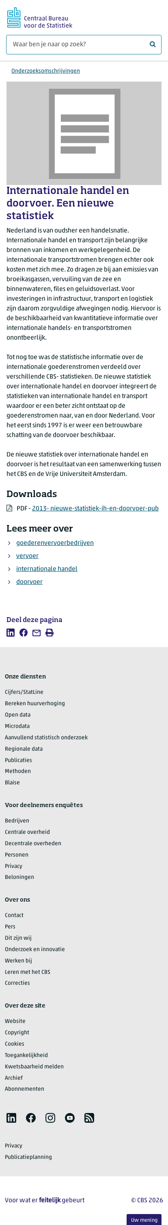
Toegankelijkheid (26, 1055)
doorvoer (29, 582)
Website (15, 1021)
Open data (17, 715)
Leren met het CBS (27, 972)
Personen (16, 855)
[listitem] (10, 632)
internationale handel (47, 569)
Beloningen (19, 877)
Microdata (17, 726)
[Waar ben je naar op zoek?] (84, 44)
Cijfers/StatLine (24, 692)
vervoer (27, 556)
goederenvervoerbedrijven (55, 543)
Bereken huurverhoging (35, 703)
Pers (10, 927)
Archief (14, 1078)
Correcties (17, 983)
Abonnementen (24, 1089)
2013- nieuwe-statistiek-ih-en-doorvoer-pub (95, 509)
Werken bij (18, 961)
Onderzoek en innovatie (35, 949)
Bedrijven (17, 821)
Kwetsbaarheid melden (34, 1067)
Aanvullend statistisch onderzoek (46, 738)
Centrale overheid (27, 832)
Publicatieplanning (28, 1157)
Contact (14, 915)
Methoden (18, 771)
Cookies (14, 1044)
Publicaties (18, 760)
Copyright (17, 1033)
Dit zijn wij (18, 938)
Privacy (13, 866)
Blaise (12, 783)
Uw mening (144, 1220)
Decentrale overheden (33, 843)
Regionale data (24, 749)
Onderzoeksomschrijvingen (45, 71)
